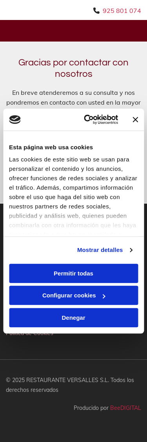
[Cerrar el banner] (135, 119)
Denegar (73, 317)
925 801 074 (122, 10)
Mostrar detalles (100, 249)
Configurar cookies (73, 295)
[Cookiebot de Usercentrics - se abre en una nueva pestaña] (87, 119)
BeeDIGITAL (125, 407)
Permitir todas (73, 273)
